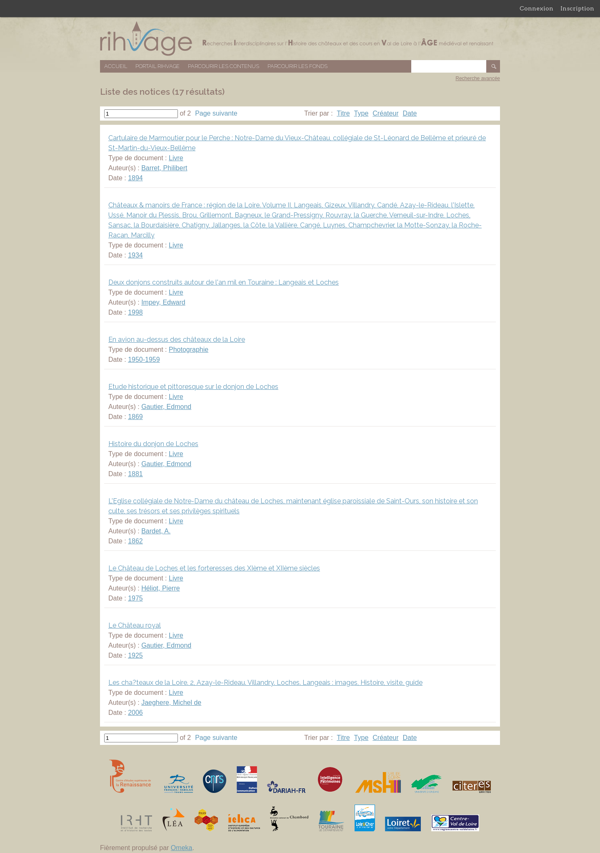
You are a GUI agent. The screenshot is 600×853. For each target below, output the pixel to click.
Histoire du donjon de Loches (153, 444)
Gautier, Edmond (166, 406)
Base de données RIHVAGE (300, 38)
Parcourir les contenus (223, 66)
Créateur (385, 113)
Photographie (188, 349)
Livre (176, 158)
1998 (135, 312)
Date (410, 113)
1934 (135, 255)
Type (361, 113)
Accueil (115, 66)
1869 (135, 416)
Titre (343, 113)
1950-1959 (144, 359)
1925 (135, 655)
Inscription (577, 8)
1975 (135, 598)
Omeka (181, 847)
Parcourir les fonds (298, 66)
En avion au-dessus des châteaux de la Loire (176, 339)
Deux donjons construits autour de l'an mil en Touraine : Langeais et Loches (223, 282)
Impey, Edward (163, 302)
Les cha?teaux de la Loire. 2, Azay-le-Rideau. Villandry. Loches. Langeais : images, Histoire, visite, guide (265, 682)
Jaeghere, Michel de (171, 702)
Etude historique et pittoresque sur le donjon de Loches (193, 387)
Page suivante (216, 113)
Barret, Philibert (164, 168)
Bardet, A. (155, 531)
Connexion (536, 8)
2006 (135, 712)
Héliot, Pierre (160, 588)
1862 (135, 541)
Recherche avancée (477, 78)
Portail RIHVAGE (157, 66)
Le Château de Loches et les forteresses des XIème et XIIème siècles (214, 568)
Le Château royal (134, 625)
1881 (135, 473)
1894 (135, 178)
